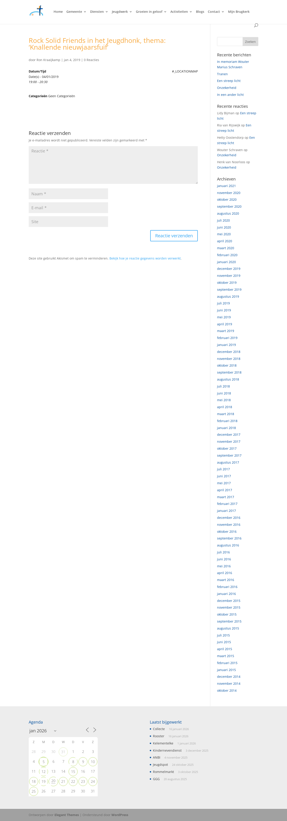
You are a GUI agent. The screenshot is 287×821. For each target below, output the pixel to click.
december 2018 (228, 352)
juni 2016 (224, 559)
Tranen (222, 74)
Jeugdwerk (120, 12)
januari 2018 (226, 428)
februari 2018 (227, 421)
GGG (156, 779)
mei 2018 (224, 400)
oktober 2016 (227, 531)
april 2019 (224, 324)
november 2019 (228, 275)
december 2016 (228, 517)
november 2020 (228, 193)
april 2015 (224, 649)
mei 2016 (224, 566)
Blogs (200, 12)
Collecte (159, 729)
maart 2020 (225, 248)
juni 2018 (224, 393)
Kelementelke (163, 743)
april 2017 (224, 490)
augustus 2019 (228, 296)
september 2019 (229, 289)
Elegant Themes (66, 815)
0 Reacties (91, 60)
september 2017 (229, 455)
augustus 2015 (228, 628)
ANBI (156, 757)
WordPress (119, 815)
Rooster (158, 736)
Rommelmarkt (163, 772)
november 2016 (228, 524)
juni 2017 (224, 476)
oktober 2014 (227, 690)
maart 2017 (225, 497)
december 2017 (228, 434)
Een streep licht (229, 81)
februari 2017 (227, 504)
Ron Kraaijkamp (48, 60)
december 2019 (228, 268)
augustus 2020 (228, 213)
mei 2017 (224, 483)
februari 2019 (227, 338)
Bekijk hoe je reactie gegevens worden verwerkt (145, 258)
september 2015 (229, 621)
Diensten (97, 12)
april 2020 (224, 241)
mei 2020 (224, 234)
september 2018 (229, 372)
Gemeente (74, 12)
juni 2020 (224, 227)
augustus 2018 (228, 379)
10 (93, 761)
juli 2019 (223, 303)
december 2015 (228, 601)
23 (83, 781)
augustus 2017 (228, 462)
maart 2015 (225, 656)
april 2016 (224, 573)
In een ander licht (230, 94)
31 (63, 751)
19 (43, 781)
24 (93, 781)
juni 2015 (224, 642)
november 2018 (228, 359)
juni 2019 (224, 310)
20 (53, 780)
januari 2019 (226, 345)
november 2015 (228, 607)
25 (34, 791)
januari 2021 (226, 186)
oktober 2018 (227, 365)
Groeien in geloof (149, 12)
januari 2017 (226, 510)
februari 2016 (227, 587)
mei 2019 (224, 317)
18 (34, 781)
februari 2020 (227, 255)
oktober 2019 (227, 282)
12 (43, 771)
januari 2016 (226, 594)
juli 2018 (223, 386)
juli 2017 (223, 469)
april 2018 (224, 407)
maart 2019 (225, 331)
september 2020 (229, 206)
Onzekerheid (226, 88)
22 (73, 781)
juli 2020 (223, 220)
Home (58, 12)
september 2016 (229, 538)
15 (73, 771)
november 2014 (228, 683)
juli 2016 (223, 552)
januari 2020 (226, 262)
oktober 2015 (227, 614)
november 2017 (228, 441)
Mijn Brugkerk (239, 12)
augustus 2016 (228, 545)
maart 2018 (225, 414)
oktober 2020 (227, 199)
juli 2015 (223, 635)
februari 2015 (227, 663)
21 (63, 781)
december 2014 (228, 676)
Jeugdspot (160, 764)
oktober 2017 (227, 448)
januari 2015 (226, 670)
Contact (214, 12)
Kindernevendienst (167, 750)
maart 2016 (225, 580)
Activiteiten (179, 12)
